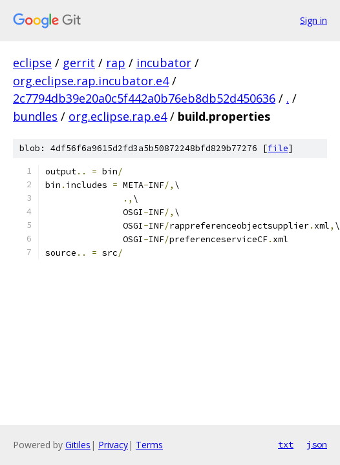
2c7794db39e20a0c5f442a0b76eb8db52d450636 (144, 98)
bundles (35, 116)
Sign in (313, 20)
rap (115, 62)
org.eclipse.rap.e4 (118, 116)
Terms (149, 445)
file (278, 148)
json (316, 444)
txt (285, 444)
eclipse (32, 62)
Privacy (113, 445)
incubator (163, 62)
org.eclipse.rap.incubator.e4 (91, 80)
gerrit (79, 62)
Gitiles (77, 445)
